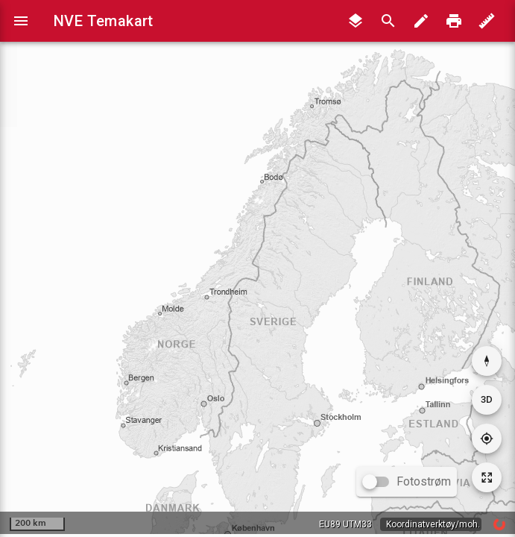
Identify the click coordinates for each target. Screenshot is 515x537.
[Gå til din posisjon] (487, 438)
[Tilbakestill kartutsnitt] (487, 477)
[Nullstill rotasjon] (487, 361)
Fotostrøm (423, 481)
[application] (257, 267)
